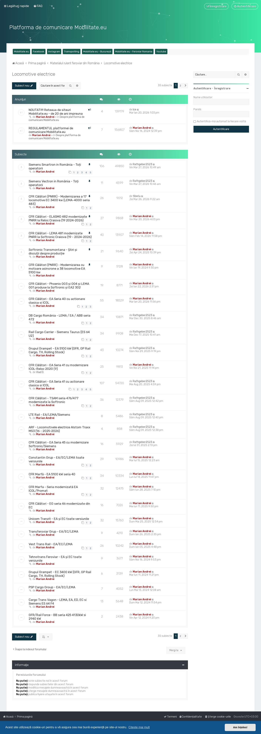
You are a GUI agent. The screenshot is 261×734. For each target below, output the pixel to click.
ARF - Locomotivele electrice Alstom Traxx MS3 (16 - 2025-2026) (59, 429)
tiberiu (137, 196)
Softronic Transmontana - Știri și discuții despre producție (53, 251)
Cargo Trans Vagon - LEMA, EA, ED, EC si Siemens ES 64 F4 (58, 601)
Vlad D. (40, 372)
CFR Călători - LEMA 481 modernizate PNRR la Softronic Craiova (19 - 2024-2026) (60, 234)
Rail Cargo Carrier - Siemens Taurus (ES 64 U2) (59, 333)
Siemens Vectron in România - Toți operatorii (54, 183)
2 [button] (180, 85)
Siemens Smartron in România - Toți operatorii (55, 166)
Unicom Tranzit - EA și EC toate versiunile (59, 518)
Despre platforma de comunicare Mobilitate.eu (57, 118)
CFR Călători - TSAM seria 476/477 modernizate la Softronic (53, 400)
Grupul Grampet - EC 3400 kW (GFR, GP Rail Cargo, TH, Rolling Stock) (60, 573)
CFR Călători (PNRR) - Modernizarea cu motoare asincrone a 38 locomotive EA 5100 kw (57, 268)
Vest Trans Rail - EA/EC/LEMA (51, 544)
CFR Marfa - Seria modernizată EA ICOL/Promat (53, 488)
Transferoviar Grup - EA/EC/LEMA (53, 531)
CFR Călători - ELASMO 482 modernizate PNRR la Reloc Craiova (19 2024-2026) (58, 218)
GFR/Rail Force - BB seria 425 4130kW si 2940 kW (57, 616)
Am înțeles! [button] (240, 727)
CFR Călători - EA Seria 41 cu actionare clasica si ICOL (56, 383)
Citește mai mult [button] (139, 727)
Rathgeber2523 (142, 164)
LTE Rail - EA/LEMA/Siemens (49, 414)
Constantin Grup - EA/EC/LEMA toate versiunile (56, 459)
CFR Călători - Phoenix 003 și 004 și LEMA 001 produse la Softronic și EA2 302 (59, 285)
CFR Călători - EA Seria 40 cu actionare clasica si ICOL (57, 300)
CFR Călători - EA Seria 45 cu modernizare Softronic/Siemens (59, 444)
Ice (134, 109)
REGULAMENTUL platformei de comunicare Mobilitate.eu (51, 129)
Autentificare (202, 88)
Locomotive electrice (33, 74)
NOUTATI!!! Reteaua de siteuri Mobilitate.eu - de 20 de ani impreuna (56, 111)
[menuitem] (38, 6)
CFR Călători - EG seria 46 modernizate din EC (59, 505)
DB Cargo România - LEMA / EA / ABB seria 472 (59, 317)
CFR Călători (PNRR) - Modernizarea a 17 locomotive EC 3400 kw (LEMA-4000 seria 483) (59, 199)
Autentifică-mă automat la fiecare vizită (221, 121)
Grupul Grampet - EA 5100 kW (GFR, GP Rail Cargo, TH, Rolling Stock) (59, 350)
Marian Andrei (45, 116)
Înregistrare (222, 88)
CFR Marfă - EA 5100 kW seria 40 (52, 474)
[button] (185, 85)
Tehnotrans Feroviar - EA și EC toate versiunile (55, 558)
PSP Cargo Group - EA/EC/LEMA (52, 587)
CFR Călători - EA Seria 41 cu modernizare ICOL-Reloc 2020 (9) (58, 366)
